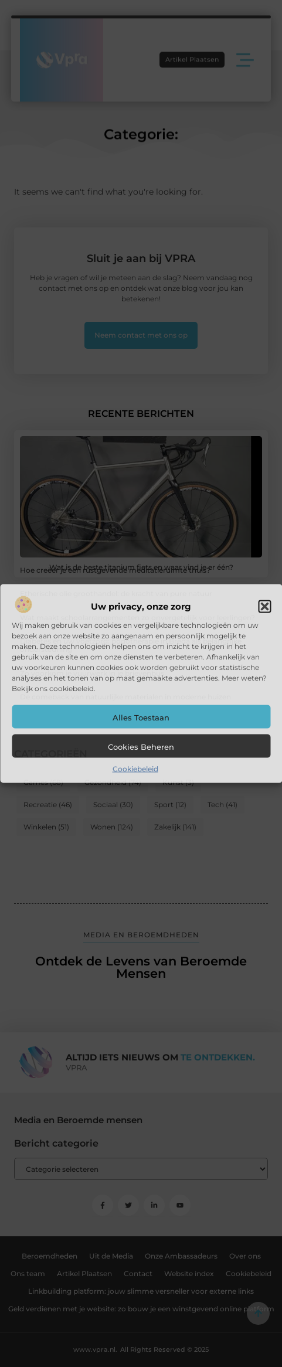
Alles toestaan (141, 717)
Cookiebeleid (135, 768)
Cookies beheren (141, 746)
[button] (264, 606)
